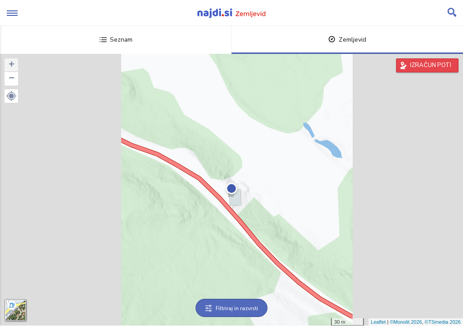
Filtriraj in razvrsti (231, 308)
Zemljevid (347, 39)
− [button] (11, 79)
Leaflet (378, 322)
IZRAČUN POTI (430, 65)
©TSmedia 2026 (443, 322)
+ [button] (11, 65)
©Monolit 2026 (406, 322)
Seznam (115, 39)
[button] (11, 96)
